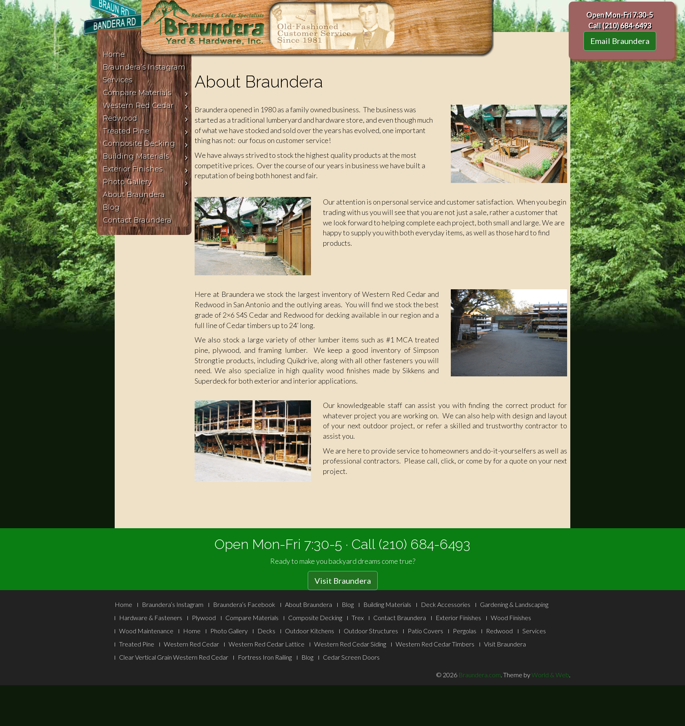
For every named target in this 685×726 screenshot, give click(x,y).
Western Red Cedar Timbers (435, 644)
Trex (358, 617)
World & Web (550, 674)
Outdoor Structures (371, 631)
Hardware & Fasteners (150, 617)
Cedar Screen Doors (351, 657)
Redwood (499, 631)
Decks (266, 631)
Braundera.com (479, 674)
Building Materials (387, 604)
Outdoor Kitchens (309, 631)
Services (534, 631)
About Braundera (308, 604)
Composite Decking (315, 617)
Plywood (204, 617)
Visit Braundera (343, 580)
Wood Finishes (511, 617)
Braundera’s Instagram (172, 604)
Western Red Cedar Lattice (267, 644)
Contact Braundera (399, 617)
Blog (348, 604)
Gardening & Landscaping (514, 604)
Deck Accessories (445, 604)
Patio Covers (425, 631)
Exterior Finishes (458, 617)
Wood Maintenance (146, 631)
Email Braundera (619, 41)
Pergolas (464, 631)
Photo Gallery (229, 631)
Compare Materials (252, 617)
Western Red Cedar (191, 644)
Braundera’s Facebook (244, 604)
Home (123, 604)
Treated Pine (136, 644)
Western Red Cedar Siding (350, 644)
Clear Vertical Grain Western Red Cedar (173, 657)
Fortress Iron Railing (265, 657)
